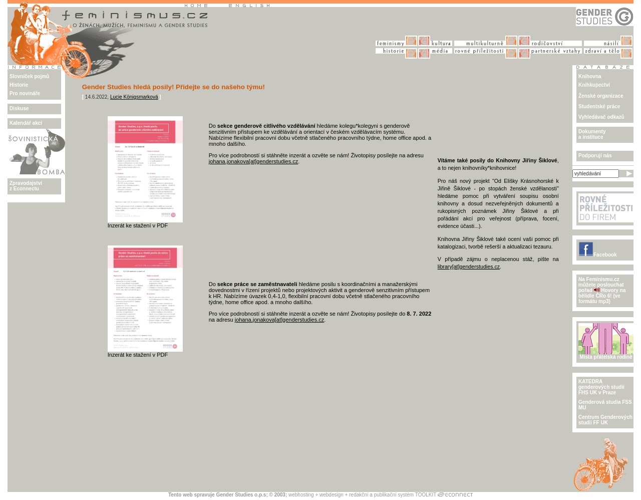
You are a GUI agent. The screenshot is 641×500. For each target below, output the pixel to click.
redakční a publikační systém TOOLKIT (392, 494)
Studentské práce (599, 106)
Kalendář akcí (26, 123)
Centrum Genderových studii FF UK (605, 419)
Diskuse (19, 108)
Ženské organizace (600, 96)
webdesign (331, 494)
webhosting (301, 494)
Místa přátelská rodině (605, 355)
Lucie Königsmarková (134, 97)
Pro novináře (25, 93)
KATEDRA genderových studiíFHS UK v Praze (601, 387)
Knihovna (589, 76)
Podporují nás (595, 155)
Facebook (597, 255)
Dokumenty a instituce (591, 134)
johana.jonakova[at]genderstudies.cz (253, 161)
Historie (19, 85)
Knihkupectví (594, 85)
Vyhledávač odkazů (601, 117)
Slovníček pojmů (29, 76)
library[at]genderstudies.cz (469, 267)
